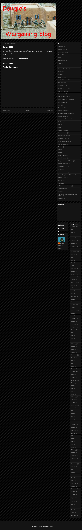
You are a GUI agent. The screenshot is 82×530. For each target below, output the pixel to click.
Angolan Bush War (63, 68)
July (72, 229)
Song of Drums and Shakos (65, 161)
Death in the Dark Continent (65, 99)
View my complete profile (60, 247)
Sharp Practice (62, 155)
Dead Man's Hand (63, 96)
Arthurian (60, 71)
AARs (59, 57)
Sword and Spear (62, 166)
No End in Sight (62, 130)
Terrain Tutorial (62, 172)
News (59, 127)
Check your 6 (61, 85)
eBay (59, 105)
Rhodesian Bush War (64, 141)
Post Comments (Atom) (31, 115)
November (74, 246)
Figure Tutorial (62, 116)
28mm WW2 (61, 49)
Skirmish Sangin (62, 158)
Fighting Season (62, 110)
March (72, 238)
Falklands (60, 108)
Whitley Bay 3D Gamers (64, 186)
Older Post (49, 110)
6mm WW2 (61, 55)
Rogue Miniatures (63, 144)
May (72, 232)
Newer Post (6, 110)
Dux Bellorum (61, 102)
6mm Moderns (62, 52)
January (73, 243)
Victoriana (61, 180)
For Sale (60, 121)
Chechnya (61, 82)
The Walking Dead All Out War (66, 174)
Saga (59, 149)
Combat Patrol (62, 91)
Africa (59, 63)
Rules (59, 147)
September (74, 251)
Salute (60, 152)
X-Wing (60, 191)
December (74, 226)
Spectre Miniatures (63, 163)
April (72, 235)
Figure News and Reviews (65, 113)
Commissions (61, 94)
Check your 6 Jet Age (64, 88)
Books (60, 74)
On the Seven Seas (63, 135)
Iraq (59, 124)
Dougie (62, 243)
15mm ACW (61, 46)
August (73, 254)
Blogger (51, 526)
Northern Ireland (62, 133)
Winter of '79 (61, 188)
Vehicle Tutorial (62, 177)
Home (28, 110)
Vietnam (60, 183)
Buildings (60, 77)
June (72, 313)
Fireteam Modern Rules (64, 119)
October (73, 249)
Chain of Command (63, 80)
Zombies (60, 198)
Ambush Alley (62, 66)
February (73, 240)
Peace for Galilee (62, 138)
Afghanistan (61, 60)
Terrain (60, 169)
